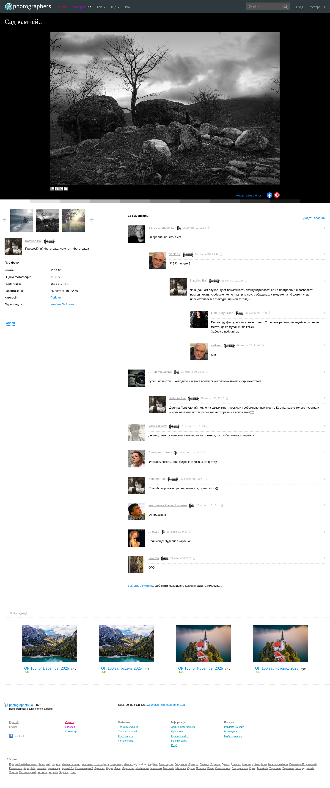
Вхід (299, 7)
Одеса (191, 768)
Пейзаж (55, 297)
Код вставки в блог (248, 195)
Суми (252, 768)
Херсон (13, 772)
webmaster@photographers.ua (166, 704)
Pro (127, 7)
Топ (100, 7)
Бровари (193, 764)
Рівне (210, 768)
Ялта (73, 772)
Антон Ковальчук (160, 371)
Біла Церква (166, 764)
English (13, 726)
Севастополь (222, 768)
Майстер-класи (233, 736)
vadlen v (174, 254)
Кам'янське (15, 768)
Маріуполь (128, 768)
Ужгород (300, 768)
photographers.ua (21, 705)
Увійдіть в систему (140, 585)
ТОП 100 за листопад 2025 (276, 668)
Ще (115, 7)
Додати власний (314, 218)
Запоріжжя (260, 764)
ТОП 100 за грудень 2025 (120, 668)
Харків (310, 768)
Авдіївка (153, 764)
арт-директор (115, 764)
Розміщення (231, 731)
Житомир (247, 764)
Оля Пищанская (222, 313)
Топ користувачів (128, 726)
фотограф (44, 764)
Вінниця (204, 764)
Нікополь (180, 768)
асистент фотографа (94, 764)
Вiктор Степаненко (161, 227)
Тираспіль (288, 768)
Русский (14, 722)
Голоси (10, 323)
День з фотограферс (183, 726)
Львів (117, 768)
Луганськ (99, 768)
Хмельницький (27, 772)
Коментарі (71, 731)
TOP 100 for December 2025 (45, 668)
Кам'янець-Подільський (302, 764)
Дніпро (225, 764)
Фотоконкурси (126, 740)
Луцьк (109, 768)
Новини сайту (179, 740)
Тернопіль (275, 768)
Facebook (17, 736)
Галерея (82, 7)
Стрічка (61, 7)
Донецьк (236, 764)
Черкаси (42, 772)
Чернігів (53, 772)
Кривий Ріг (68, 768)
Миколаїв (168, 768)
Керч (26, 768)
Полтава (201, 768)
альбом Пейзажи (62, 304)
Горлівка (215, 764)
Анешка (153, 531)
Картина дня (125, 736)
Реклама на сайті (234, 726)
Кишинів (41, 768)
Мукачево (156, 768)
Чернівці (64, 772)
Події (174, 745)
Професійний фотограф (23, 764)
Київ (32, 768)
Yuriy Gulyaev (157, 426)
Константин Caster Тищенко (167, 505)
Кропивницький (84, 768)
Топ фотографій (127, 731)
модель (56, 764)
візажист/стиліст (71, 764)
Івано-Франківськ (278, 764)
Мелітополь (142, 768)
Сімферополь (240, 768)
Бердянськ (181, 764)
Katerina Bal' (33, 241)
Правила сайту (180, 736)
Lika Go (153, 558)
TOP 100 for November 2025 (199, 668)
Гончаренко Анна (160, 452)
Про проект (177, 731)
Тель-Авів (262, 768)
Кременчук (54, 768)
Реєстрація (317, 7)
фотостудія (131, 764)
